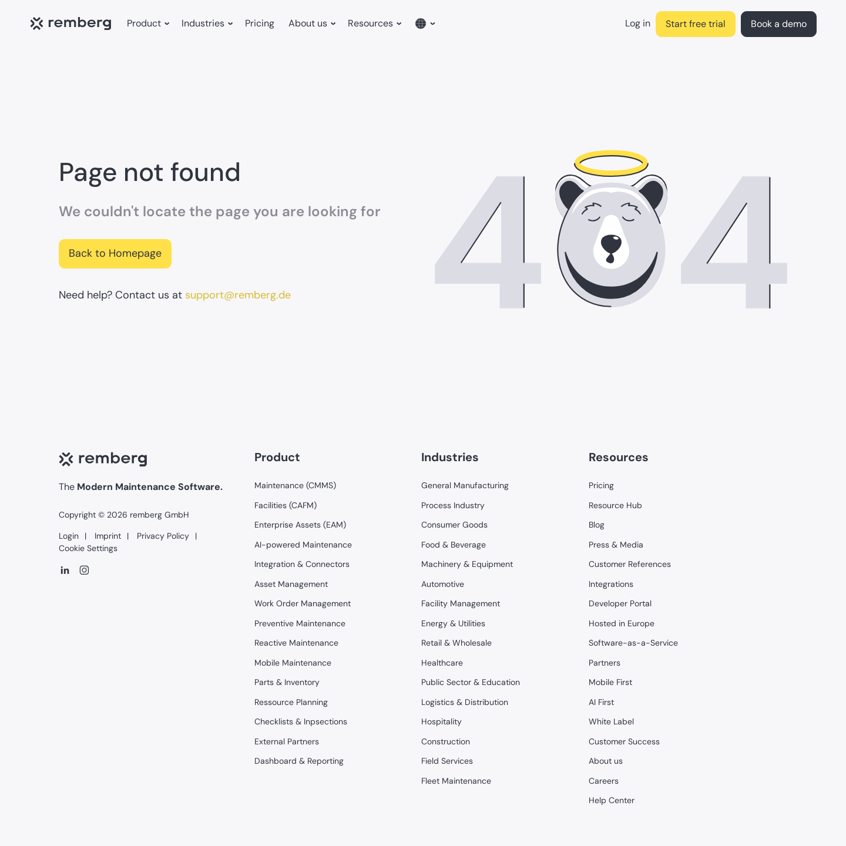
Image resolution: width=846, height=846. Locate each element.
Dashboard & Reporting (299, 761)
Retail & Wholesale (456, 642)
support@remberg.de (238, 295)
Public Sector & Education (470, 682)
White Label (611, 721)
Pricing (259, 23)
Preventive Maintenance (299, 623)
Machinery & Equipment (467, 564)
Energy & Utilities (453, 623)
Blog (597, 524)
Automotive (442, 584)
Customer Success (624, 741)
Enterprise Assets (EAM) (300, 524)
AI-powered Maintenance (303, 544)
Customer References (630, 564)
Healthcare (442, 662)
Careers (604, 781)
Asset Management (291, 584)
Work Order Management (302, 603)
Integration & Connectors (302, 564)
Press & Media (616, 544)
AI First (601, 702)
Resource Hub (615, 505)
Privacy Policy (162, 536)
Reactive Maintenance (296, 642)
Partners (604, 662)
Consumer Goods (454, 524)
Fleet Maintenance (456, 781)
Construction (445, 741)
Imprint (106, 536)
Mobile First (610, 682)
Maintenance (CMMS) (295, 485)
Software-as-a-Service (633, 642)
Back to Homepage (115, 253)
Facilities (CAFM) (285, 505)
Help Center (611, 800)
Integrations (611, 584)
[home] (73, 24)
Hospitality (441, 721)
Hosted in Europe (621, 623)
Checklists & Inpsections (300, 721)
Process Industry (453, 505)
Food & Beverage (453, 544)
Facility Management (460, 603)
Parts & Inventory (287, 682)
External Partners (286, 741)
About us (606, 761)
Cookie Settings (88, 548)
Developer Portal (620, 603)
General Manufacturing (465, 485)
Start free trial (696, 24)
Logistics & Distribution (464, 702)
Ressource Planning (291, 702)
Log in (637, 23)
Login (69, 536)
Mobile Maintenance (292, 662)
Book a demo (779, 24)
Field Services (447, 761)
